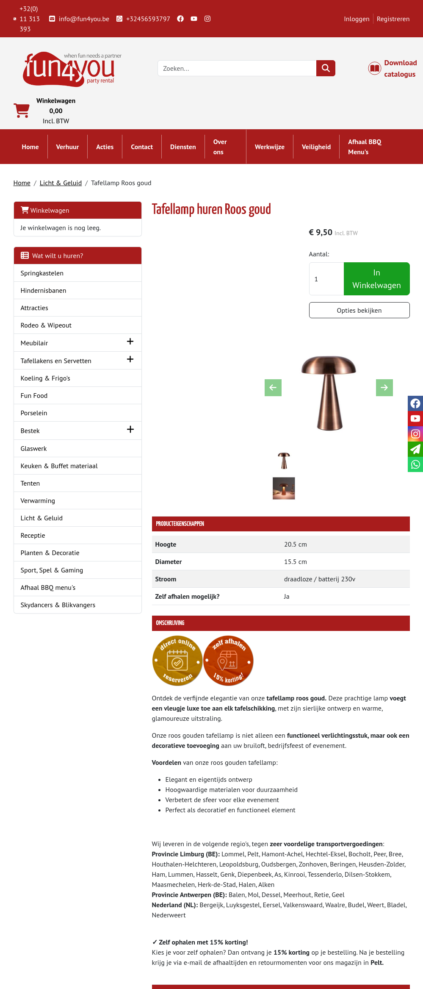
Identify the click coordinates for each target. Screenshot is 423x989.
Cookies (336, 947)
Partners (134, 926)
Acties (104, 149)
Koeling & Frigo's (45, 400)
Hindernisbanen (43, 302)
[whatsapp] (415, 464)
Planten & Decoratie (50, 584)
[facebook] (180, 18)
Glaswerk (34, 470)
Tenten (30, 515)
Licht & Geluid (61, 185)
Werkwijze (270, 149)
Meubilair (34, 355)
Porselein (34, 435)
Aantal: (328, 257)
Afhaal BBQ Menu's (364, 149)
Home (30, 149)
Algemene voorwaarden (258, 926)
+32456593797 (143, 18)
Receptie (33, 567)
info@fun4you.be (79, 18)
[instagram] (207, 18)
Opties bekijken (364, 313)
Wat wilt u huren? (52, 268)
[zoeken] (328, 69)
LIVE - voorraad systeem (258, 947)
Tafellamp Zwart (200, 822)
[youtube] (194, 18)
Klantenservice (346, 916)
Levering (236, 916)
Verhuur (67, 149)
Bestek (30, 452)
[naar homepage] (73, 68)
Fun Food (34, 417)
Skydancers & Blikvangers (58, 636)
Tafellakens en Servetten (41, 377)
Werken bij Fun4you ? (254, 957)
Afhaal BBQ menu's (48, 619)
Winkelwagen (45, 212)
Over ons (220, 149)
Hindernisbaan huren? (153, 947)
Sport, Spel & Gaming (52, 601)
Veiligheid (316, 149)
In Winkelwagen (378, 282)
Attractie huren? (145, 957)
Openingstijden (347, 937)
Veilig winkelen (246, 937)
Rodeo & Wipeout (46, 337)
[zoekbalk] (240, 69)
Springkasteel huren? (152, 937)
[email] (415, 449)
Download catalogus (397, 69)
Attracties (34, 320)
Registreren (393, 18)
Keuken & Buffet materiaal (45, 492)
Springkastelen (42, 285)
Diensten (183, 149)
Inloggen (357, 18)
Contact (142, 149)
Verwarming (38, 532)
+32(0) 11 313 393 (27, 18)
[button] (93, 355)
